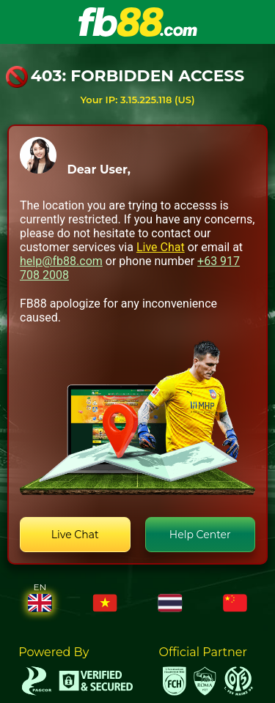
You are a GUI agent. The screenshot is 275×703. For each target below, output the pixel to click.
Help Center (200, 534)
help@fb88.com (61, 261)
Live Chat (160, 247)
